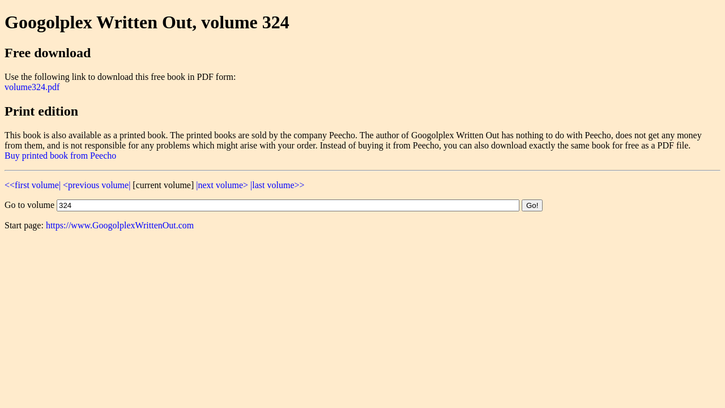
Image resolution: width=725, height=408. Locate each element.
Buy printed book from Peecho (60, 155)
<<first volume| (33, 185)
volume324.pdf (32, 87)
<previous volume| (96, 185)
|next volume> (222, 185)
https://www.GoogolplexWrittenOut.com (120, 225)
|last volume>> (277, 185)
